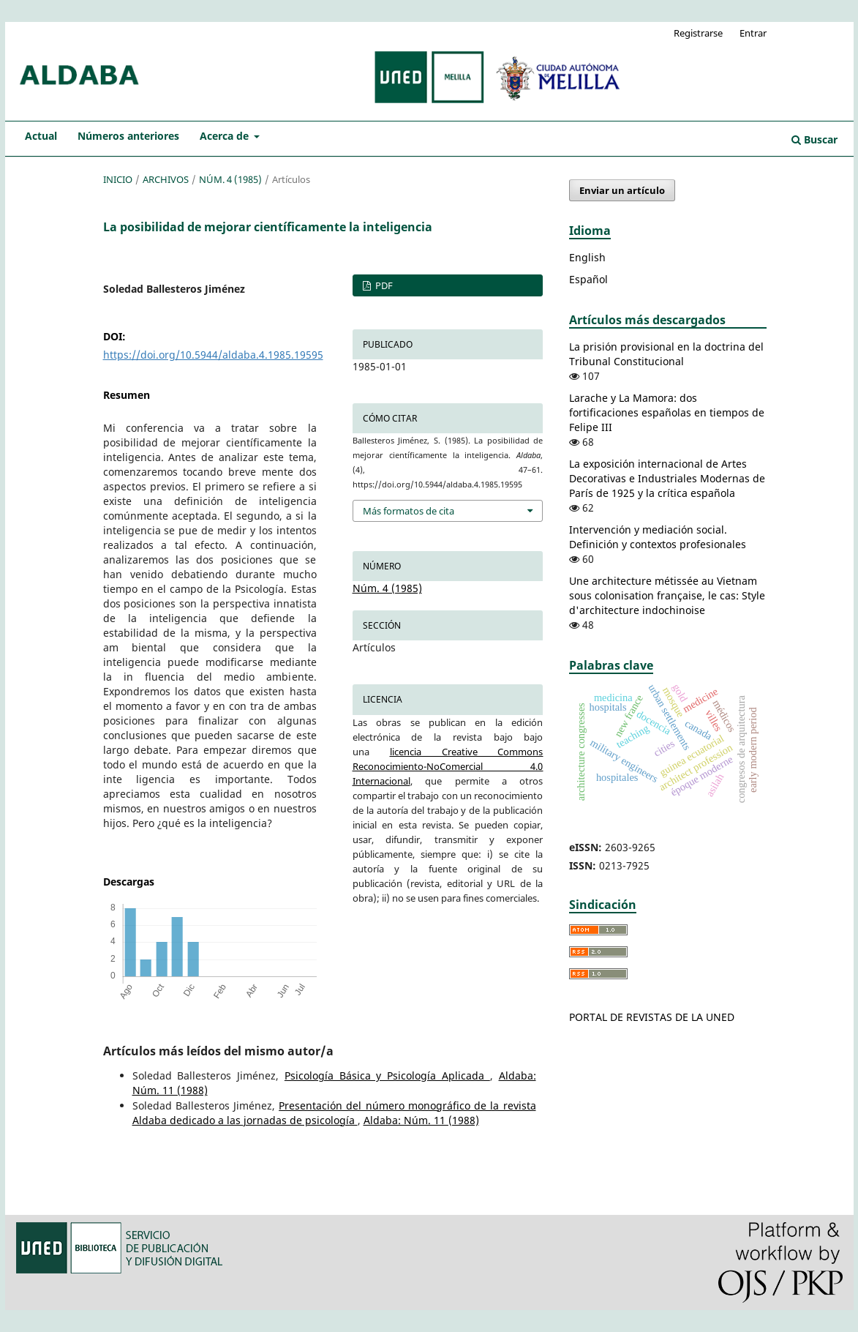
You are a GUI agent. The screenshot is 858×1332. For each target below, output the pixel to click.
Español (588, 279)
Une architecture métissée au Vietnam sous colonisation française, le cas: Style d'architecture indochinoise (667, 595)
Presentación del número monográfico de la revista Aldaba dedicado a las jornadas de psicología (334, 1113)
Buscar (814, 139)
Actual (41, 136)
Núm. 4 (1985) (230, 179)
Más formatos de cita (408, 510)
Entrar (753, 33)
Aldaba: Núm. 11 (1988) (421, 1120)
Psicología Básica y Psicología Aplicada (387, 1075)
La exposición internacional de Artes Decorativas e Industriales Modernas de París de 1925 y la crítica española (667, 478)
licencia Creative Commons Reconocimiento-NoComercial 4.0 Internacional (448, 766)
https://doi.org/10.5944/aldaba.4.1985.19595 (213, 355)
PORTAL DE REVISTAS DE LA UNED (651, 1017)
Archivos (166, 179)
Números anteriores (128, 136)
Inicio (117, 179)
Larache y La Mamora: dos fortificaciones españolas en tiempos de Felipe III (666, 412)
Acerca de (226, 136)
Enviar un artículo (622, 190)
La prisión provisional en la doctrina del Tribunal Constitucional (666, 354)
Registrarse (698, 33)
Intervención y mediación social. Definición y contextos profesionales (657, 537)
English (587, 257)
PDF (383, 285)
